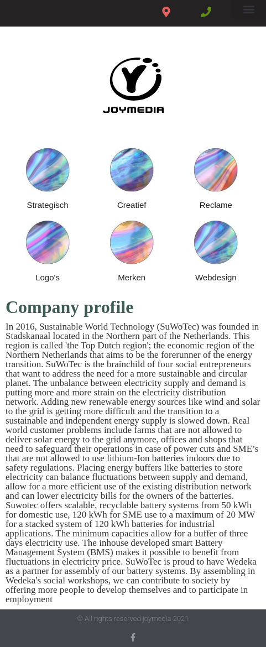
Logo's (47, 277)
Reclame (216, 205)
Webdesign (216, 277)
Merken (131, 277)
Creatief (132, 205)
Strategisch (48, 205)
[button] (249, 9)
